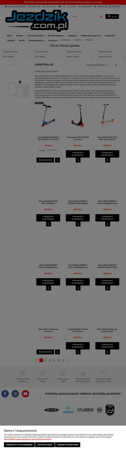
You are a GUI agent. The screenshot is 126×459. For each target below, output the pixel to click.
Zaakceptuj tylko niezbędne (19, 445)
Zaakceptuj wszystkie (67, 445)
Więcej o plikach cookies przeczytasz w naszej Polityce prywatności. (28, 439)
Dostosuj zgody (44, 445)
